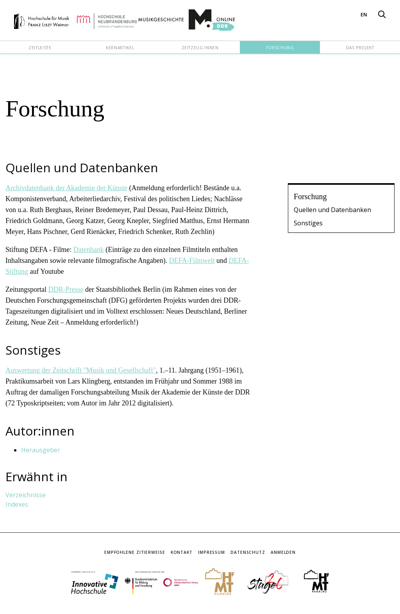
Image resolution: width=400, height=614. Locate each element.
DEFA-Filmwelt (192, 260)
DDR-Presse (65, 289)
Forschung (280, 47)
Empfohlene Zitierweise (134, 552)
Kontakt (182, 552)
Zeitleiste (40, 47)
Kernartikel (120, 47)
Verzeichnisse (25, 495)
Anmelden (283, 552)
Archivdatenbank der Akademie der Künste (66, 188)
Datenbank (88, 249)
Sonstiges (308, 223)
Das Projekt (360, 47)
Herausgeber (40, 450)
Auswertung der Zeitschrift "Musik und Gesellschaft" (80, 370)
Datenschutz (247, 552)
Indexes (16, 504)
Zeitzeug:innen (200, 47)
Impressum (211, 552)
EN (364, 14)
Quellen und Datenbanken (332, 210)
